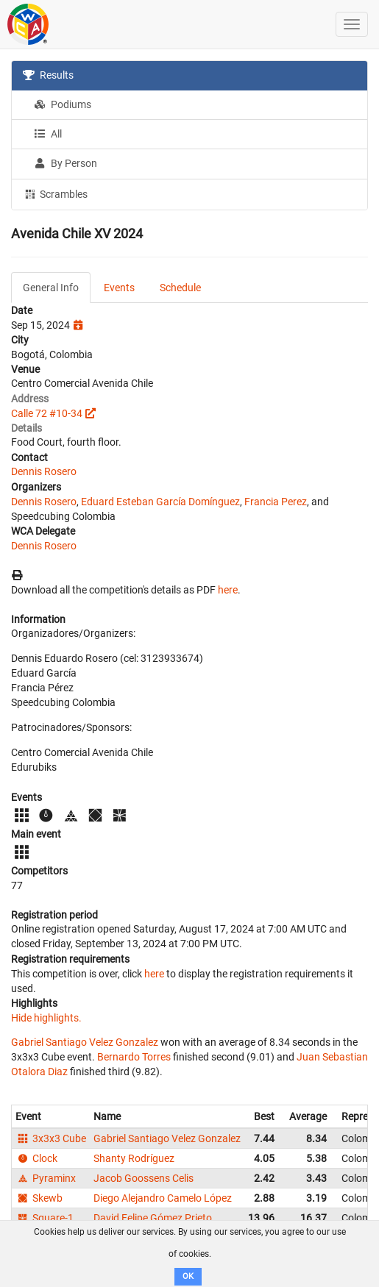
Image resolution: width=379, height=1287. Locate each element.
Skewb (39, 1198)
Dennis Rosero (44, 471)
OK (188, 1276)
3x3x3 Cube (50, 1138)
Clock (36, 1158)
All (48, 134)
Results (48, 75)
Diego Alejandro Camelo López (162, 1198)
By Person (65, 163)
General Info (51, 287)
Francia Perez (275, 501)
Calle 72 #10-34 (46, 413)
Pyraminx (45, 1178)
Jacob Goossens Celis (143, 1178)
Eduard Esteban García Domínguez (160, 501)
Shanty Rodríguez (133, 1158)
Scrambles (55, 193)
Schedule (180, 287)
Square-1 (44, 1218)
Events (119, 287)
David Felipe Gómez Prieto (152, 1218)
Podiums (62, 104)
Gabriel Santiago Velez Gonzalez (84, 1042)
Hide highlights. (46, 1018)
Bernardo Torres (134, 1057)
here (228, 590)
